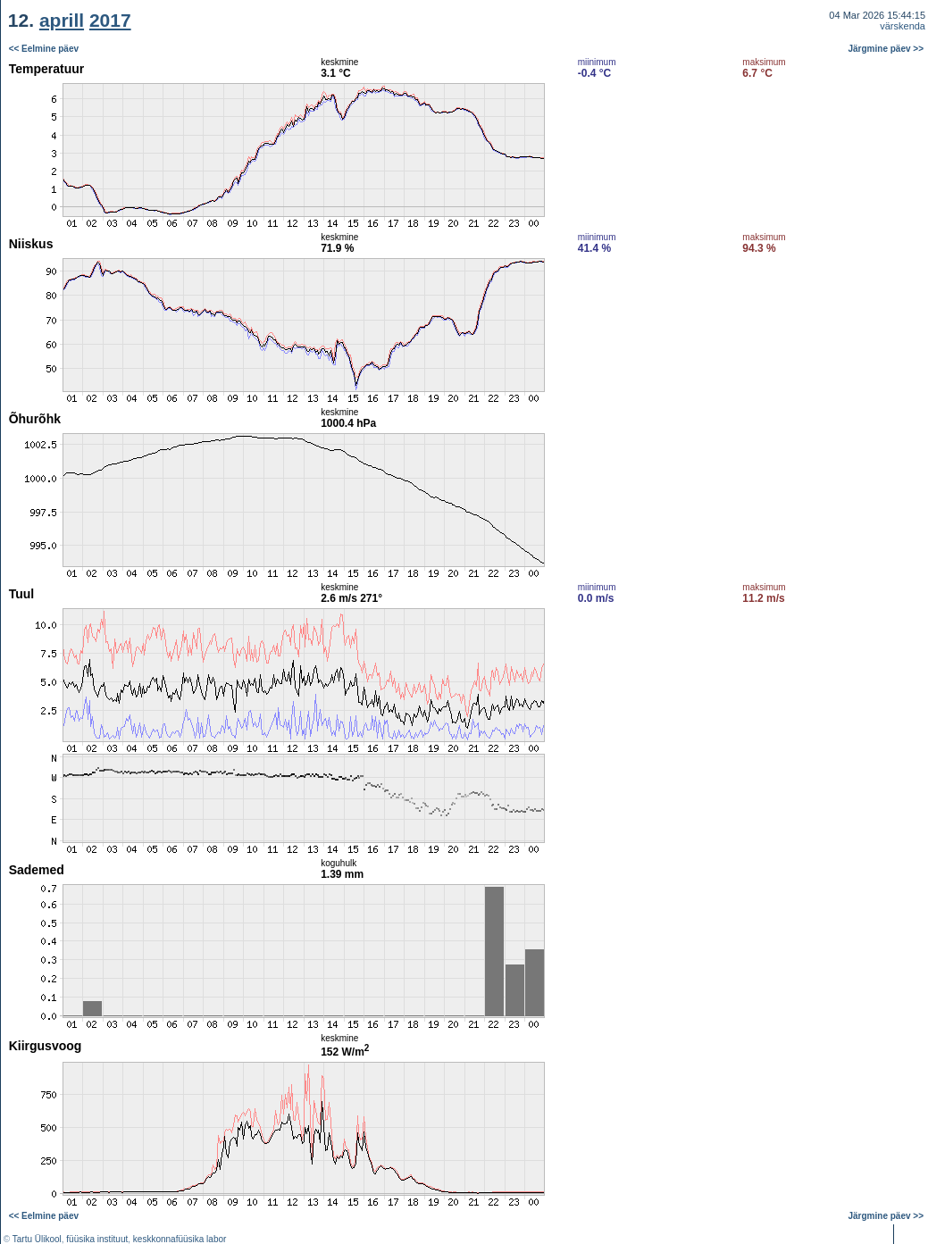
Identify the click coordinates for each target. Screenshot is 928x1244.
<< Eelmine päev (44, 49)
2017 (110, 20)
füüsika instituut (97, 1239)
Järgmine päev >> (886, 49)
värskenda (902, 26)
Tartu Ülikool (37, 1239)
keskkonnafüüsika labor (180, 1239)
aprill (61, 20)
